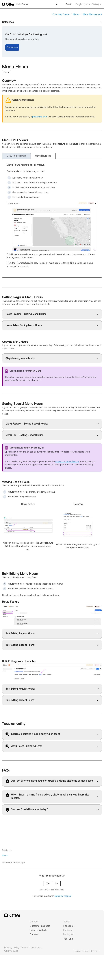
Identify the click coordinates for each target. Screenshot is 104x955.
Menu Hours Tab (43, 156)
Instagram (68, 934)
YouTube (68, 938)
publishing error (40, 116)
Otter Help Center (61, 14)
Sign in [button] (69, 4)
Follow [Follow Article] (6, 72)
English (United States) (89, 4)
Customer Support (40, 926)
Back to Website (38, 930)
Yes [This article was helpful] (48, 883)
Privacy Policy (11, 947)
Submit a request (63, 896)
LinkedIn (68, 930)
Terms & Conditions (31, 947)
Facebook (68, 926)
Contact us (12, 47)
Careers (34, 934)
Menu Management (92, 14)
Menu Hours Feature (16, 156)
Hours (5, 855)
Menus (76, 14)
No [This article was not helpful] (56, 883)
